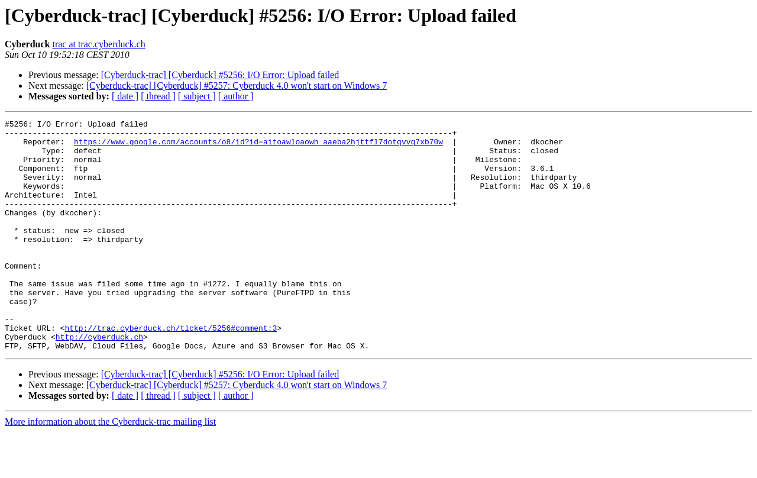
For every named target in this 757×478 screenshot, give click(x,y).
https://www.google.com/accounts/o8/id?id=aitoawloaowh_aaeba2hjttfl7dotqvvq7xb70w (258, 146)
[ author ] (236, 96)
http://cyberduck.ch (99, 381)
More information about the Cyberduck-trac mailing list (110, 468)
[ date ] (125, 96)
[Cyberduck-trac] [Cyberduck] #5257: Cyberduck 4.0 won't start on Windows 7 (236, 85)
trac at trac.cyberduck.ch (98, 44)
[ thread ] (158, 96)
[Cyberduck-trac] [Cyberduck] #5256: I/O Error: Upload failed (220, 75)
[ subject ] (197, 96)
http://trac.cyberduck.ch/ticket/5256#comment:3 (170, 370)
